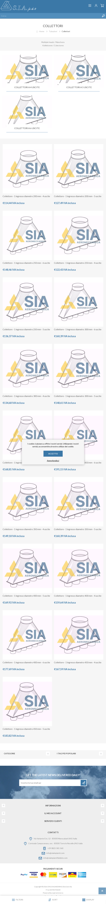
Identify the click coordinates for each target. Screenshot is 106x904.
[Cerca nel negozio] (50, 16)
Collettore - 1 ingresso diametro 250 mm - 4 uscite (77, 263)
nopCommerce (57, 893)
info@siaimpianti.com (55, 853)
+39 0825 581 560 (55, 848)
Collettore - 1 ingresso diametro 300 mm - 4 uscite (26, 396)
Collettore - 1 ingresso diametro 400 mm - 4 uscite (77, 595)
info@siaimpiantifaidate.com (55, 858)
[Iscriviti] (50, 783)
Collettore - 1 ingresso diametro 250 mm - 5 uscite (26, 329)
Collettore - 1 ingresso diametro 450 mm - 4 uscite (77, 662)
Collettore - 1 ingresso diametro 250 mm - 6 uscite (26, 263)
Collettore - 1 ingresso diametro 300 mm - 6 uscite (77, 329)
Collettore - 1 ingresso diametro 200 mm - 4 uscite (26, 196)
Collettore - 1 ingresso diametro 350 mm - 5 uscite (77, 529)
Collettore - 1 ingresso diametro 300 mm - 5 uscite (77, 396)
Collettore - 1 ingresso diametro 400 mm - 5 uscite (26, 595)
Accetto (53, 453)
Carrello (102, 5)
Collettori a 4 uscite (27, 87)
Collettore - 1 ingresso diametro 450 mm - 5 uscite (26, 729)
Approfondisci (53, 460)
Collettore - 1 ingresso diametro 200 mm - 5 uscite (77, 196)
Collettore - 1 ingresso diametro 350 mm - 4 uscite (26, 529)
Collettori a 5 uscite (79, 87)
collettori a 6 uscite (27, 128)
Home (41, 31)
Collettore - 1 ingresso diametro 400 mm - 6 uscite (26, 662)
